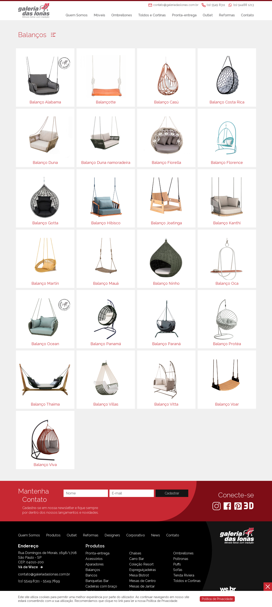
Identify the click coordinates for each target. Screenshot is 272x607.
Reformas (227, 15)
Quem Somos (77, 15)
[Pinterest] (238, 506)
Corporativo (135, 535)
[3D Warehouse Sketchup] (249, 506)
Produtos (53, 535)
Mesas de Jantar (142, 586)
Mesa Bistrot (139, 575)
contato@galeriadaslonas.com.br (44, 574)
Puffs (177, 564)
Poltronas (180, 559)
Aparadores (94, 564)
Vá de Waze (31, 567)
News (155, 535)
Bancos (91, 575)
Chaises (135, 553)
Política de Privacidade (217, 599)
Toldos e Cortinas (152, 15)
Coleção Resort (141, 564)
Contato (247, 15)
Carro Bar (136, 559)
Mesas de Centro (142, 581)
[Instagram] (217, 506)
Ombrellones (121, 15)
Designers (112, 535)
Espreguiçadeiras (142, 570)
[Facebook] (227, 506)
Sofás (177, 570)
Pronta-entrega (184, 15)
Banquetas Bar (97, 581)
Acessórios (94, 559)
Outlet (208, 15)
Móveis (99, 15)
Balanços (92, 570)
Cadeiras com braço (101, 586)
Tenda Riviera (183, 575)
